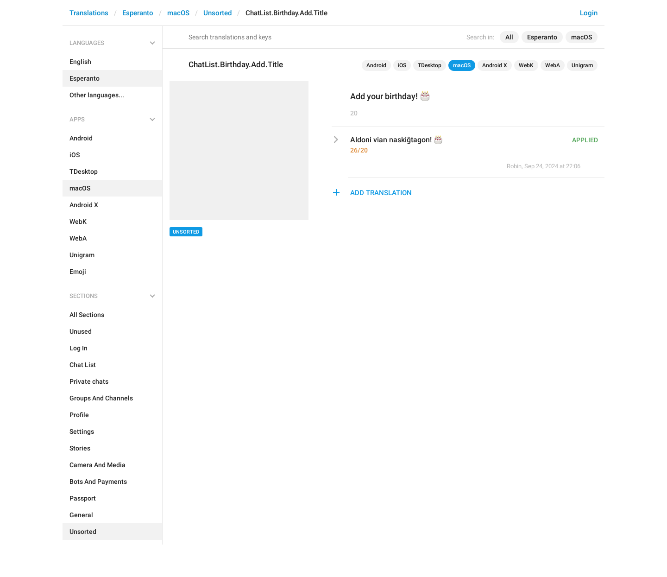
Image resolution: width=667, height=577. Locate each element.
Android (376, 65)
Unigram (582, 65)
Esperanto (137, 13)
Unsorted (217, 13)
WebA (552, 65)
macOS (178, 13)
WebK (526, 65)
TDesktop (429, 65)
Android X (494, 65)
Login (589, 13)
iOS (402, 65)
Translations (88, 13)
